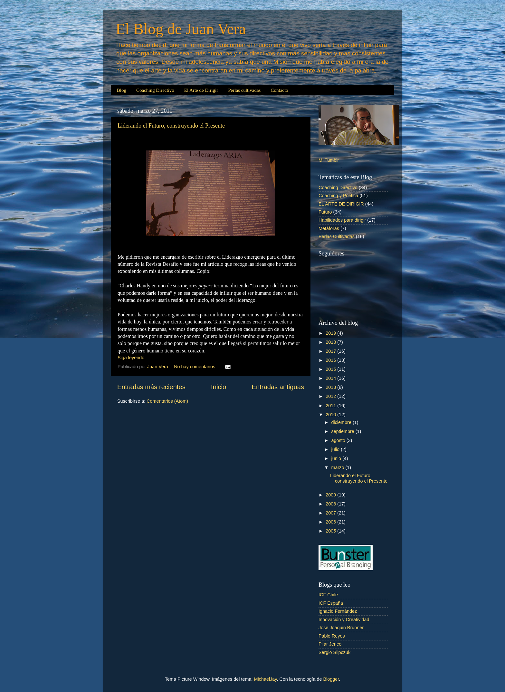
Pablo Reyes (332, 636)
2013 (331, 387)
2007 (331, 512)
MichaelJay (265, 679)
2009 (331, 494)
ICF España (331, 603)
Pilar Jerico (330, 644)
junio (336, 458)
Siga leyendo (131, 357)
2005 (331, 530)
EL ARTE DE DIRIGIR (341, 204)
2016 (331, 360)
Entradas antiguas (278, 386)
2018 (331, 342)
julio (336, 449)
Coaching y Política (338, 195)
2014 (331, 378)
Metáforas (329, 228)
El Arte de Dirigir (201, 90)
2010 (331, 414)
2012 (331, 396)
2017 (331, 351)
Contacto (279, 90)
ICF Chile (328, 594)
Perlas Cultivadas (337, 236)
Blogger (331, 679)
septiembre (343, 431)
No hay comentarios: (196, 366)
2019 (331, 333)
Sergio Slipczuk (334, 652)
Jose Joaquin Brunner (341, 627)
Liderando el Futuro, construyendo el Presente (171, 125)
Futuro (325, 212)
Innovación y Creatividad (344, 619)
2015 (331, 369)
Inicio (218, 386)
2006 (331, 521)
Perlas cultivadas (244, 90)
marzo (338, 467)
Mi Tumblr (329, 160)
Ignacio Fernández (338, 611)
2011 (331, 405)
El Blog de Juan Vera (181, 28)
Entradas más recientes (151, 386)
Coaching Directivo (155, 90)
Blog (121, 90)
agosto (339, 440)
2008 (331, 503)
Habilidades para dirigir (342, 220)
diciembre (342, 422)
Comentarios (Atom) (167, 401)
